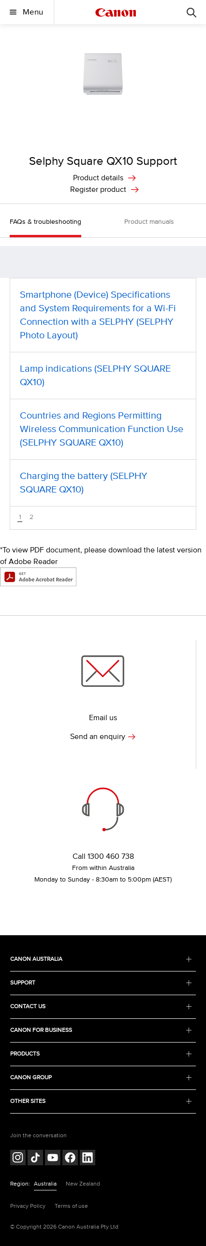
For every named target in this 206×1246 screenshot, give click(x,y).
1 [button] (20, 517)
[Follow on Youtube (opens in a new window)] (52, 1159)
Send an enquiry (102, 736)
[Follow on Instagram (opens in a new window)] (18, 1159)
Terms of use (71, 1206)
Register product (98, 189)
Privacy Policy (27, 1206)
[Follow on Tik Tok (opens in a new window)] (35, 1159)
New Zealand (83, 1184)
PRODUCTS (100, 1054)
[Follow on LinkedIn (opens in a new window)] (87, 1159)
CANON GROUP (100, 1077)
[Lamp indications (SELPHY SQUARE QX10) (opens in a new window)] (103, 375)
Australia (45, 1184)
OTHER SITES (100, 1101)
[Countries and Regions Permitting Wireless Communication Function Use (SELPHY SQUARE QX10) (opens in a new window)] (103, 429)
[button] (194, 262)
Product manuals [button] (149, 221)
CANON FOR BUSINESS (100, 1030)
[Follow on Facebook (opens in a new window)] (70, 1159)
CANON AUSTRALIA (100, 959)
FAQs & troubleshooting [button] (45, 221)
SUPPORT (100, 982)
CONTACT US (100, 1006)
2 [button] (31, 517)
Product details (98, 178)
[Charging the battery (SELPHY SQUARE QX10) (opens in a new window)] (103, 482)
